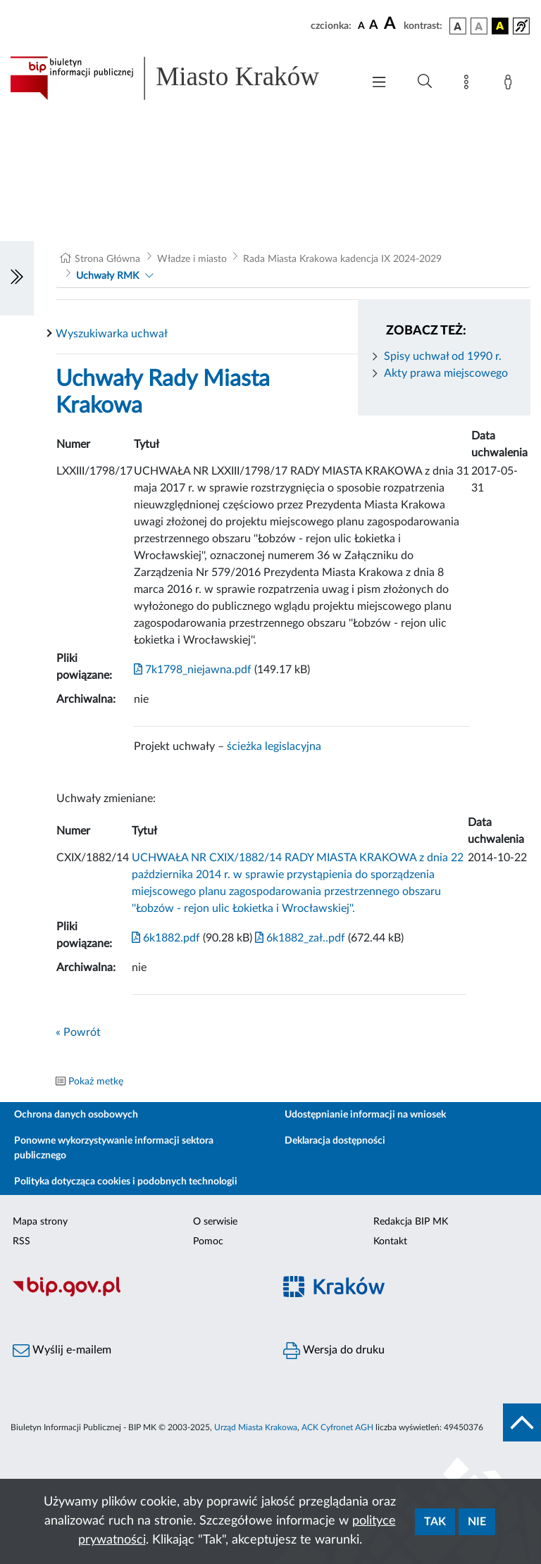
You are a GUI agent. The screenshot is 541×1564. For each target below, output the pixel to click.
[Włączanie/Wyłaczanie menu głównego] (379, 83)
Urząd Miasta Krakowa (255, 1427)
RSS (21, 1241)
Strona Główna (107, 259)
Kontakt (390, 1241)
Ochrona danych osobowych (76, 1115)
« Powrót (78, 1032)
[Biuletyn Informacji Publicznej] (135, 1295)
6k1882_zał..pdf (298, 938)
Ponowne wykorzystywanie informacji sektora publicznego (113, 1148)
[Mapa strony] (469, 84)
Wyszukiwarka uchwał (112, 333)
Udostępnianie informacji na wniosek (365, 1115)
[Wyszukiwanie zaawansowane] (425, 82)
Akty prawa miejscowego (446, 373)
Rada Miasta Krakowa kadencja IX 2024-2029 (342, 259)
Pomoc (208, 1241)
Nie (477, 1521)
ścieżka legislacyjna (274, 746)
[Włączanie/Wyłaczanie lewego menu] (17, 278)
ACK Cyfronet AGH (337, 1427)
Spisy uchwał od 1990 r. (443, 356)
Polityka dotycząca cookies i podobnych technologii (125, 1182)
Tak (435, 1521)
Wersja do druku (334, 1350)
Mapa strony (40, 1222)
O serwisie (215, 1222)
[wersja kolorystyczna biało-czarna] (479, 26)
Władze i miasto (192, 259)
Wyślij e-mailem (62, 1350)
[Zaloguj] (510, 84)
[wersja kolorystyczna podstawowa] (458, 26)
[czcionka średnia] (374, 25)
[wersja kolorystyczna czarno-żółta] (500, 26)
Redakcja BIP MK (410, 1222)
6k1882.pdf (166, 938)
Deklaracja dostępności (335, 1141)
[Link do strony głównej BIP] (179, 78)
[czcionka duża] (392, 24)
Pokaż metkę (95, 1082)
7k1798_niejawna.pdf (192, 669)
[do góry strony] (522, 1422)
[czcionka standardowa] (361, 25)
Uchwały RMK (107, 276)
